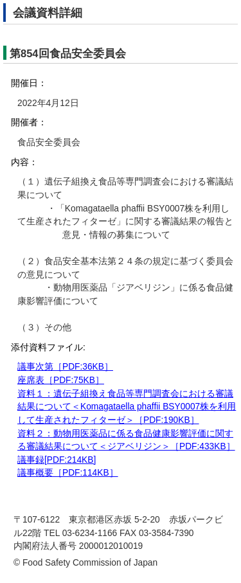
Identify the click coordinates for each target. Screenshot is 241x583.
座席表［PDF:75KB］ (60, 380)
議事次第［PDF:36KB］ (65, 367)
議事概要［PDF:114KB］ (67, 473)
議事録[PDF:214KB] (56, 460)
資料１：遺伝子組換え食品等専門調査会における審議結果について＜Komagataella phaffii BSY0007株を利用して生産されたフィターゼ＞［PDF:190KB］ (126, 407)
